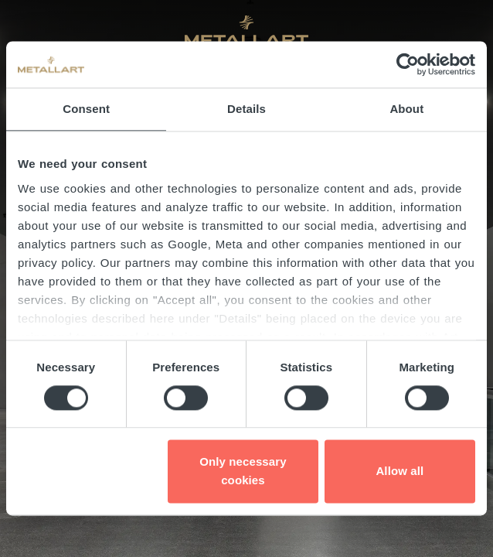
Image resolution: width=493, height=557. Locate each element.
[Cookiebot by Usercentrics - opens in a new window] (407, 64)
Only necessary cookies (242, 471)
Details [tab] (246, 108)
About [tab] (406, 108)
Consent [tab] (86, 108)
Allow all (399, 471)
